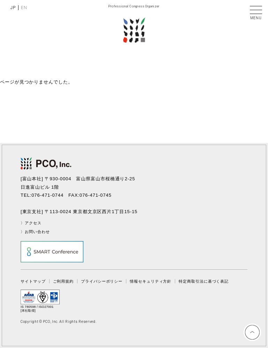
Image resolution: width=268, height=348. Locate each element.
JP (13, 7)
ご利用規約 (63, 281)
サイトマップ (33, 281)
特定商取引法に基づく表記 (204, 281)
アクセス (33, 223)
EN (24, 7)
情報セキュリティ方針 (150, 281)
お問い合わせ (37, 232)
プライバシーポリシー (101, 281)
